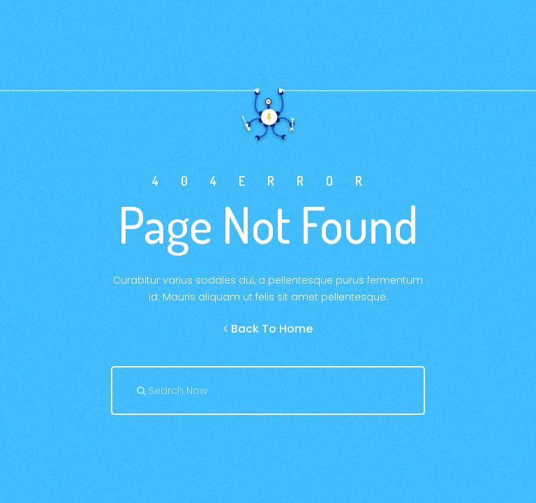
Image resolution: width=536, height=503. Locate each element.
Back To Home (268, 329)
